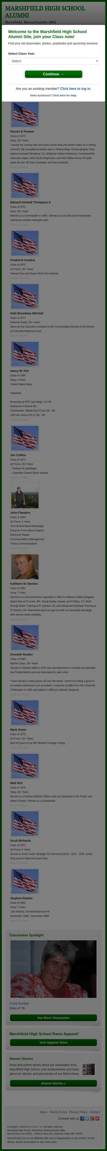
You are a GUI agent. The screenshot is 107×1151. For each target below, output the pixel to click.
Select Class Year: (21, 53)
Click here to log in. (75, 88)
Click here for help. (64, 95)
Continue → (53, 74)
